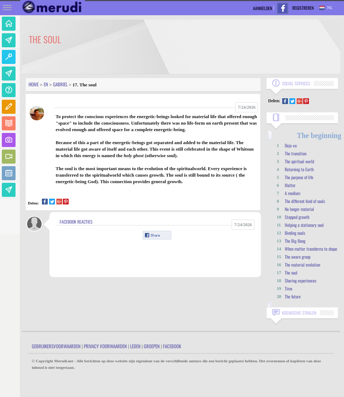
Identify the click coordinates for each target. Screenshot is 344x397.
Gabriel (60, 84)
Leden (135, 346)
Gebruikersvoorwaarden (56, 346)
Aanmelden (262, 8)
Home (34, 84)
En (46, 84)
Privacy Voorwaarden (105, 346)
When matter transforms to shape (311, 249)
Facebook (172, 346)
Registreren (303, 8)
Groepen (152, 346)
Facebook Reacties (76, 222)
